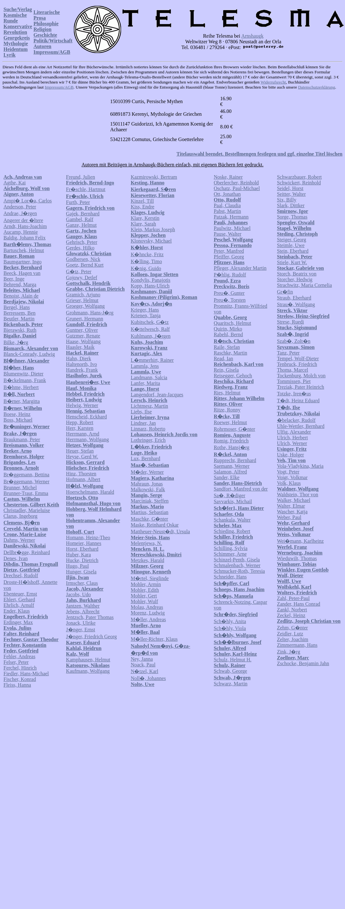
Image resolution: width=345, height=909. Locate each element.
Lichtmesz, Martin (149, 406)
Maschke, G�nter (149, 519)
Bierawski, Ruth (19, 330)
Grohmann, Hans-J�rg (90, 312)
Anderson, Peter (19, 206)
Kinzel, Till (142, 201)
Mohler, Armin (146, 584)
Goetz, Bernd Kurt (85, 265)
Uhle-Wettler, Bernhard (300, 426)
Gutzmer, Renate (83, 335)
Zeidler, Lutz (290, 633)
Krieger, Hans (145, 309)
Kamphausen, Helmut (88, 659)
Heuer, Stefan (80, 451)
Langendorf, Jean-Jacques (157, 394)
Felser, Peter (15, 662)
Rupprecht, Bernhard (235, 460)
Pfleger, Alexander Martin (240, 268)
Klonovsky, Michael (151, 241)
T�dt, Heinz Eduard (298, 400)
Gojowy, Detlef (81, 277)
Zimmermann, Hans (297, 645)
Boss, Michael (18, 420)
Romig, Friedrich (231, 440)
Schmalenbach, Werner (237, 565)
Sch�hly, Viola (230, 628)
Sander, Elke (226, 477)
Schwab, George (230, 671)
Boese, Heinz (16, 414)
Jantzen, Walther (83, 606)
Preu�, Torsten (230, 300)
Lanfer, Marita (145, 383)
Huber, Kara (78, 554)
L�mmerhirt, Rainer (152, 360)
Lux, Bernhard (145, 458)
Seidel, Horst (290, 188)
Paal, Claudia (227, 205)
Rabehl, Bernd (228, 334)
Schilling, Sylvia (231, 548)
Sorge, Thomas (292, 217)
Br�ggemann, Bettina (26, 474)
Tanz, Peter (288, 353)
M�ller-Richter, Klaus (154, 639)
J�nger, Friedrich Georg (91, 636)
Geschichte (45, 35)
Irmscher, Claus (82, 583)
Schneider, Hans (230, 576)
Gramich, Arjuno (83, 294)
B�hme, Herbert (21, 387)
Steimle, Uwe (290, 245)
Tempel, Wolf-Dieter (298, 358)
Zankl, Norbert (292, 609)
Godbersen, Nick (83, 259)
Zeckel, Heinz (291, 615)
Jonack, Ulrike (81, 623)
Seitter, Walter (291, 194)
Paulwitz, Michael (232, 228)
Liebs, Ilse (141, 411)
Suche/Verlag (17, 9)
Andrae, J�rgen (20, 213)
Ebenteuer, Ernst (20, 594)
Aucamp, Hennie (20, 232)
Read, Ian (223, 358)
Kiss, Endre (142, 206)
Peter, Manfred (229, 251)
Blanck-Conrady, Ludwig (29, 354)
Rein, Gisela (226, 370)
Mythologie (15, 43)
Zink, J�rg (288, 651)
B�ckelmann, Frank (24, 380)
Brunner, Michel (20, 487)
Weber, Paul (289, 517)
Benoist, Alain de (21, 296)
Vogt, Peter (288, 471)
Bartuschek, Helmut (23, 250)
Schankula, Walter (232, 520)
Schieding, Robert (232, 531)
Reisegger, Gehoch (233, 375)
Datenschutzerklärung (316, 87)
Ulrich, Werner (292, 443)
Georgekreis (16, 37)
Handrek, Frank (82, 370)
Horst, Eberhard (82, 549)
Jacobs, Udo (78, 594)
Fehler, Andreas (19, 656)
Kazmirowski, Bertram (154, 177)
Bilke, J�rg (15, 342)
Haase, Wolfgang (83, 341)
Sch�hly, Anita (230, 621)
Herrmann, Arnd (82, 433)
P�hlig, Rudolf (230, 274)
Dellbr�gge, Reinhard (26, 552)
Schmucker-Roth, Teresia (239, 571)
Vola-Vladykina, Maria (300, 466)
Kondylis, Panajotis (150, 280)
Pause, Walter (227, 234)
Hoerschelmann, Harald (90, 492)
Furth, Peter (78, 202)
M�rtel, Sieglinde (150, 578)
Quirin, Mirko (228, 328)
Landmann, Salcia (149, 377)
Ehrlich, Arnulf (18, 605)
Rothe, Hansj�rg (231, 447)
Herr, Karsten (79, 428)
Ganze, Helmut (81, 225)
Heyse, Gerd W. (82, 456)
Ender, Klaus (16, 611)
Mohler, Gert (144, 595)
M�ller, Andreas (148, 619)
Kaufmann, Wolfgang (88, 671)
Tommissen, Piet (293, 381)
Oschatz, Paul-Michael (237, 188)
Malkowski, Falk (148, 489)
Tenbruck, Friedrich (297, 364)
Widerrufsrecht (273, 82)
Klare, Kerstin (145, 218)
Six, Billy (286, 199)
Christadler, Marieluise (26, 510)
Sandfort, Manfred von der (241, 489)
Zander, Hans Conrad (298, 604)
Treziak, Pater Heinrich (300, 387)
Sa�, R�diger (229, 495)
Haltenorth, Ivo (81, 364)
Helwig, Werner (82, 405)
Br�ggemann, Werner (26, 481)
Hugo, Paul (77, 566)
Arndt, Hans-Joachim (25, 226)
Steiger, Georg (291, 239)
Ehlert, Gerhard (19, 599)
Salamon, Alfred (230, 471)
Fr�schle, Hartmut (85, 189)
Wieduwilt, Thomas (297, 558)
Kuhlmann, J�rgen (151, 336)
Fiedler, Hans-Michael (26, 673)
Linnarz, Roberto (148, 428)
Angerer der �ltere (23, 220)
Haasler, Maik (80, 347)
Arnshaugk (252, 36)
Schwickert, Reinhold (299, 182)
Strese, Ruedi (290, 322)
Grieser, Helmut (82, 300)
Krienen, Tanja (146, 315)
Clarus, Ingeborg (20, 516)
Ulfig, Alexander (294, 432)
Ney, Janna (142, 659)
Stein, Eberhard (293, 251)
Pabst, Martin (227, 211)
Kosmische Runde (15, 17)
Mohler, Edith (145, 590)
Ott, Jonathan (227, 194)
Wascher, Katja (292, 511)
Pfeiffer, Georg (229, 256)
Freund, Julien (80, 177)
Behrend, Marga (19, 284)
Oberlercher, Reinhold (236, 182)
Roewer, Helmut (230, 422)
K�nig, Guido (146, 268)
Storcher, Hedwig (294, 279)
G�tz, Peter (78, 271)
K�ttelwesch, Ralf (150, 329)
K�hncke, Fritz (147, 254)
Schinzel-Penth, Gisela (237, 559)
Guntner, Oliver (82, 330)
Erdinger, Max (18, 622)
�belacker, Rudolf (296, 420)
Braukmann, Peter (21, 439)
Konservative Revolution (17, 29)
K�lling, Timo (146, 261)
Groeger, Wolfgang (85, 306)
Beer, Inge (13, 278)
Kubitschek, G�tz (150, 322)
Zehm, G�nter (292, 627)
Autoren (43, 46)
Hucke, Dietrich (82, 560)
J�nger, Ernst (80, 629)
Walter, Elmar (291, 506)
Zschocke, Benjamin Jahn (303, 663)
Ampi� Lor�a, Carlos (27, 200)
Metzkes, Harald (147, 560)
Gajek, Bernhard (83, 213)
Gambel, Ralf (79, 219)
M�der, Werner (147, 472)
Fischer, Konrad (19, 679)
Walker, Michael (293, 500)
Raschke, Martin (230, 353)
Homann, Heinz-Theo (88, 537)
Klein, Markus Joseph (153, 229)
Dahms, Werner (19, 540)
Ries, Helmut (227, 392)
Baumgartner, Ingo (22, 261)
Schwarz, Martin (231, 683)
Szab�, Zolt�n (293, 341)
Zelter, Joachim (292, 639)
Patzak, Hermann (231, 217)
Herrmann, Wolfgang (87, 439)
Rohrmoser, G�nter (234, 429)
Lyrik (9, 55)
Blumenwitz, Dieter (23, 373)
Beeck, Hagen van (22, 273)
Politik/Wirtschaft (53, 40)
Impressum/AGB (52, 52)
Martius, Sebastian (149, 512)
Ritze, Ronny (227, 409)
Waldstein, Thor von (297, 494)
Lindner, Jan (143, 423)
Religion (43, 29)
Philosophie (46, 23)
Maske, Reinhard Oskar (155, 525)
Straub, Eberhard (294, 297)
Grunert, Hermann (84, 318)
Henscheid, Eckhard (86, 416)
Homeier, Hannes (83, 543)
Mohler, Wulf (144, 601)
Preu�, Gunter (229, 293)
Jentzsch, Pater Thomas (90, 617)
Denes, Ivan (15, 558)
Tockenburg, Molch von (301, 375)
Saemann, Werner (231, 466)
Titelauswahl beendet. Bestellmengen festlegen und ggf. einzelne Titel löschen (259, 154)
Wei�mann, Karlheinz (300, 541)
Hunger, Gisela (81, 571)
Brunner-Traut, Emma (25, 493)
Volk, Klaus (289, 483)
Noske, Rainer (228, 177)
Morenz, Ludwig (148, 612)
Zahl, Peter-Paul (293, 598)
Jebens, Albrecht (83, 611)
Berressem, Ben (19, 313)
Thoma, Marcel (292, 370)
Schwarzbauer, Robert (299, 177)
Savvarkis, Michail (233, 501)
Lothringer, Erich (148, 440)
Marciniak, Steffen (150, 501)
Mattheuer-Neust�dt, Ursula (160, 531)
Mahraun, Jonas (147, 483)
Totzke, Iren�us (294, 393)
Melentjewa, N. (146, 543)
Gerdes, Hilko (80, 247)
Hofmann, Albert (83, 479)
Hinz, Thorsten (81, 473)
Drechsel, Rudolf (20, 575)
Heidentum (15, 49)
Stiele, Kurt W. (292, 262)
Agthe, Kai (14, 182)
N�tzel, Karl (144, 671)
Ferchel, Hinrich (20, 668)
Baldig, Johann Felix (24, 237)
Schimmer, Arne (230, 554)
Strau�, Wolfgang (296, 304)
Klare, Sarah (143, 223)
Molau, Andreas (147, 607)
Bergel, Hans (16, 307)
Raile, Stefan (227, 347)
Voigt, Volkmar (292, 477)
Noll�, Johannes (148, 678)
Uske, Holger (290, 454)
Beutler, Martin (18, 318)
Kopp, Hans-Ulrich (150, 285)
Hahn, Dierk (78, 358)
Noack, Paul (143, 664)
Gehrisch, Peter (81, 242)
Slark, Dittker (290, 205)
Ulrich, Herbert (292, 437)
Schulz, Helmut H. (232, 659)
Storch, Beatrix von (297, 273)
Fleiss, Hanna (17, 685)
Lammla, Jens (145, 366)
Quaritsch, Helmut (232, 323)
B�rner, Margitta (21, 401)
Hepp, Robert (79, 422)
